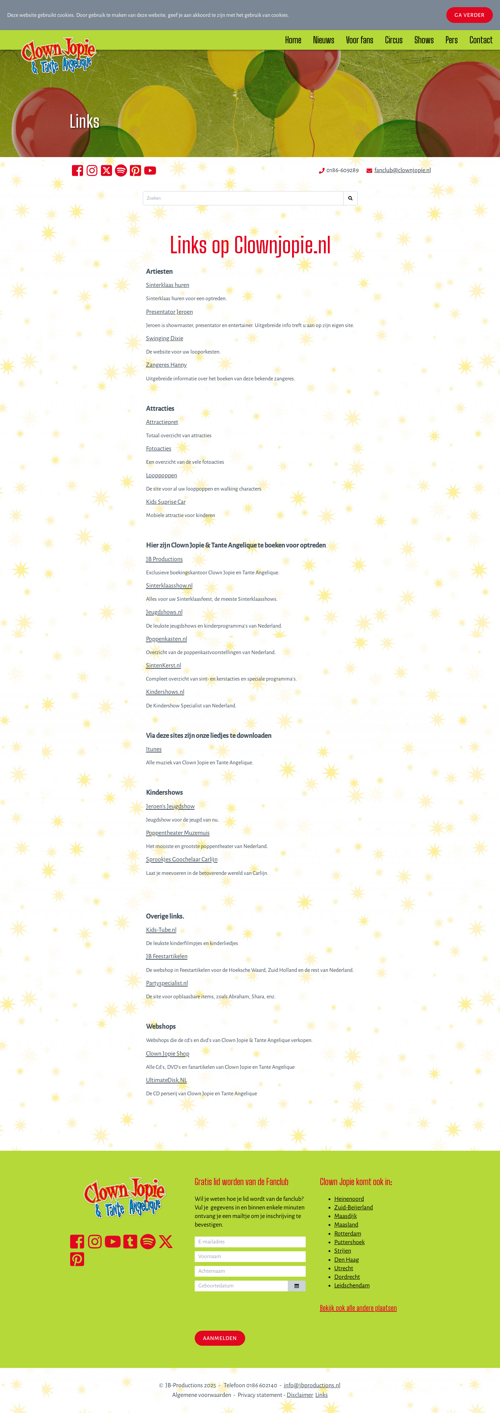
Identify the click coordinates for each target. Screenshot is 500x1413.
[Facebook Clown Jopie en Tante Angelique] (77, 170)
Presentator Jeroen (169, 312)
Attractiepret (162, 422)
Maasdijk (345, 1216)
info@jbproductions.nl (312, 1385)
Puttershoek (349, 1242)
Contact (481, 40)
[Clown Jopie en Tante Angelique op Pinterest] (135, 170)
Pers (452, 40)
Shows (424, 40)
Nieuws (323, 40)
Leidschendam (352, 1285)
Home (293, 40)
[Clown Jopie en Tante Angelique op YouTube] (150, 170)
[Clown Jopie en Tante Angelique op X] (106, 170)
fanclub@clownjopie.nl (402, 170)
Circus (394, 40)
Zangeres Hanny (166, 365)
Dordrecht (347, 1277)
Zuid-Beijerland (353, 1207)
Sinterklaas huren (167, 285)
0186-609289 (342, 170)
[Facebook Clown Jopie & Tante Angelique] (77, 1241)
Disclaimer (300, 1395)
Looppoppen (161, 475)
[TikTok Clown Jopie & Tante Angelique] (130, 1241)
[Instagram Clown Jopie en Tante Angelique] (92, 170)
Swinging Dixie (164, 338)
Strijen (342, 1251)
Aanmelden (220, 1338)
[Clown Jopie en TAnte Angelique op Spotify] (121, 170)
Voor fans (359, 40)
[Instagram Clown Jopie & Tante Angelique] (95, 1241)
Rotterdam (347, 1234)
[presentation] (249, 1309)
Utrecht (343, 1268)
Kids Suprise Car (166, 502)
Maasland (346, 1225)
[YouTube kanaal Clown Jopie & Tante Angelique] (113, 1241)
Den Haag (346, 1260)
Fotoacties (158, 448)
